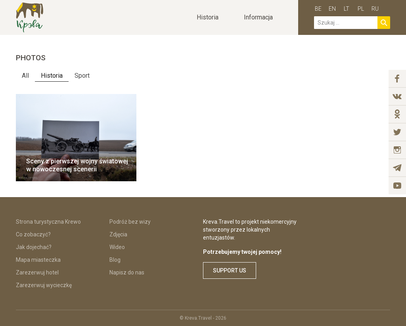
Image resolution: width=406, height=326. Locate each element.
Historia (52, 75)
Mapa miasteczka (38, 260)
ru (375, 9)
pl (361, 9)
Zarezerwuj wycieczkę (44, 285)
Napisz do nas (126, 272)
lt (346, 9)
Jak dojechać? (34, 247)
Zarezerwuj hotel (37, 272)
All (25, 75)
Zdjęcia (118, 234)
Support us (229, 270)
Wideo (117, 247)
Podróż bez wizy (130, 222)
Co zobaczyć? (33, 234)
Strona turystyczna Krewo (48, 222)
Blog (115, 260)
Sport (82, 75)
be (318, 9)
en (332, 9)
